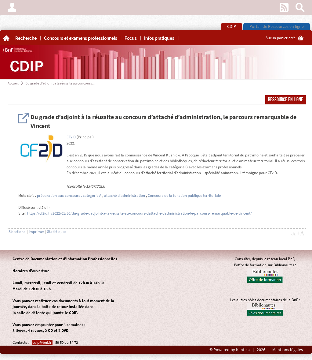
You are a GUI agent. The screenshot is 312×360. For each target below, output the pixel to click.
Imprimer (36, 231)
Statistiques (56, 231)
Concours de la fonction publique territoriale (184, 195)
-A (293, 233)
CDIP (231, 26)
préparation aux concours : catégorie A (69, 195)
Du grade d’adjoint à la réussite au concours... (60, 83)
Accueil (13, 83)
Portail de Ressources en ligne (276, 26)
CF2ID (71, 137)
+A (300, 233)
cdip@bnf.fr (42, 342)
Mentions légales (287, 349)
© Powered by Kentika (229, 349)
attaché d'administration (124, 195)
